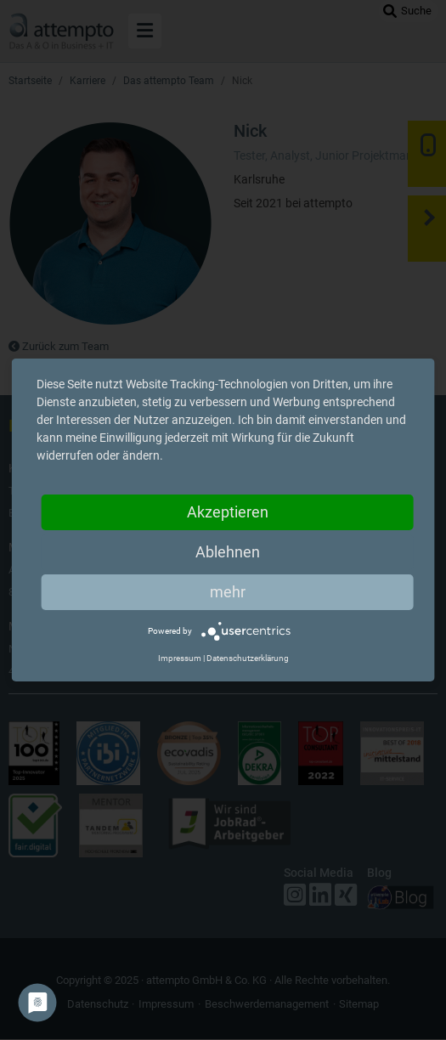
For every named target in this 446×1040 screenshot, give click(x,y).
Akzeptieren (227, 512)
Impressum (179, 658)
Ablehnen (227, 552)
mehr (228, 592)
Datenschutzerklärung (247, 658)
